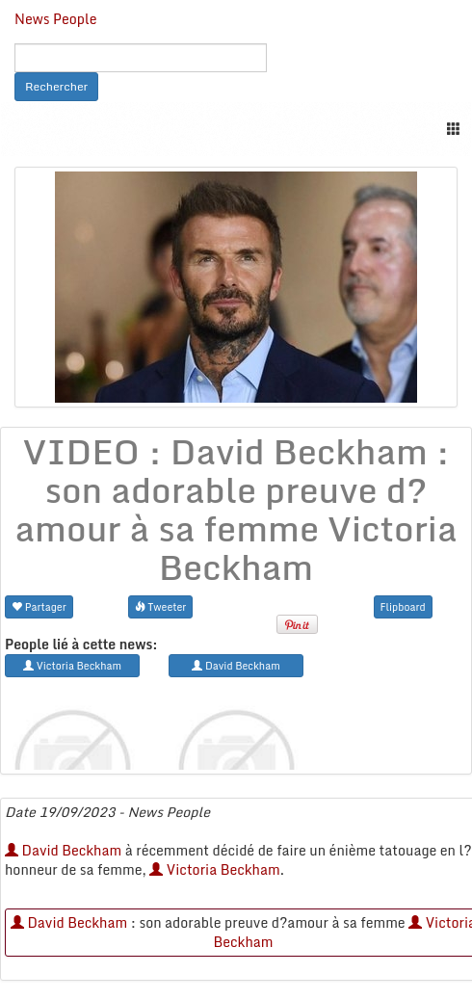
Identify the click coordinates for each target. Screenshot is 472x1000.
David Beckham (63, 850)
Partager (39, 606)
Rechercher (56, 86)
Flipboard (403, 606)
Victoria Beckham (214, 869)
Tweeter (161, 606)
